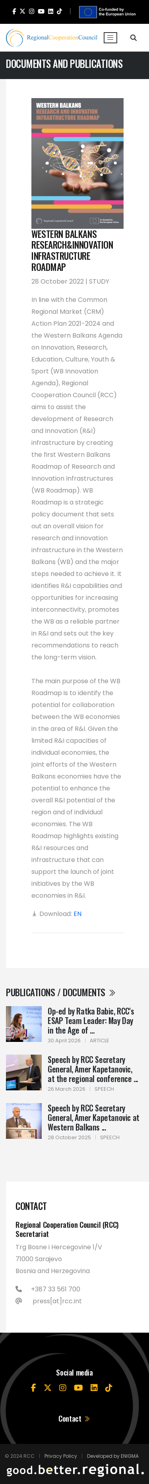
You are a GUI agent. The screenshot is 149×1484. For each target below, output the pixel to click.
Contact (74, 1418)
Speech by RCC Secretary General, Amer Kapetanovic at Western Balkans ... (93, 1117)
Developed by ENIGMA (113, 1456)
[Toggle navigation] (110, 37)
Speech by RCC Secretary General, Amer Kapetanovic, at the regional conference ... (93, 1068)
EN (77, 913)
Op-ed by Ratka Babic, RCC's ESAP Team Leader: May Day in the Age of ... (91, 1020)
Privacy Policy (61, 1456)
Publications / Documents (61, 992)
